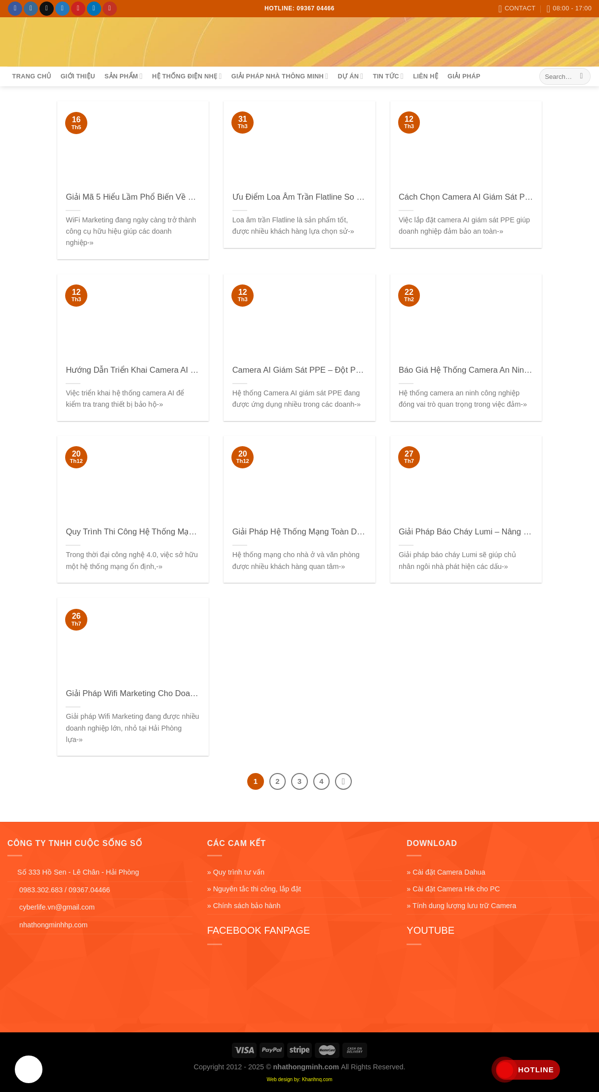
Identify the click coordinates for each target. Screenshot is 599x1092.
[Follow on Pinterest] (78, 8)
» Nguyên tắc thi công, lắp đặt (254, 889)
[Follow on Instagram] (31, 8)
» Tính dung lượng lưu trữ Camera (461, 906)
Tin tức (388, 76)
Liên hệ (425, 76)
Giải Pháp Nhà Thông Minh (280, 76)
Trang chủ (31, 76)
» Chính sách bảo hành (244, 906)
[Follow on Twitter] (62, 8)
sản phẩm (124, 76)
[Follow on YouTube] (110, 8)
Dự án (351, 76)
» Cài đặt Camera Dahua (446, 872)
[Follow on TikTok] (46, 8)
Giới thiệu (78, 76)
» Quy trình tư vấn (235, 872)
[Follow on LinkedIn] (94, 8)
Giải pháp (464, 76)
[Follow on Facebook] (15, 8)
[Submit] (581, 76)
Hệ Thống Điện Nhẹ (187, 76)
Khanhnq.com (317, 1079)
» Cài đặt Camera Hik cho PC (453, 889)
